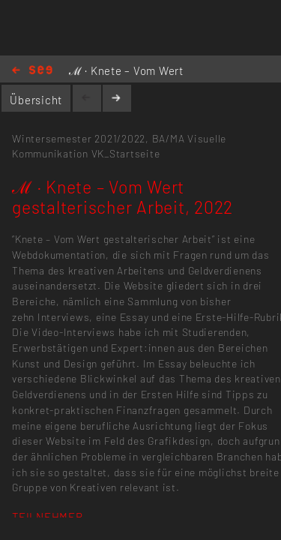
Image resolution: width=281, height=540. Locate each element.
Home (32, 70)
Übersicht (36, 99)
